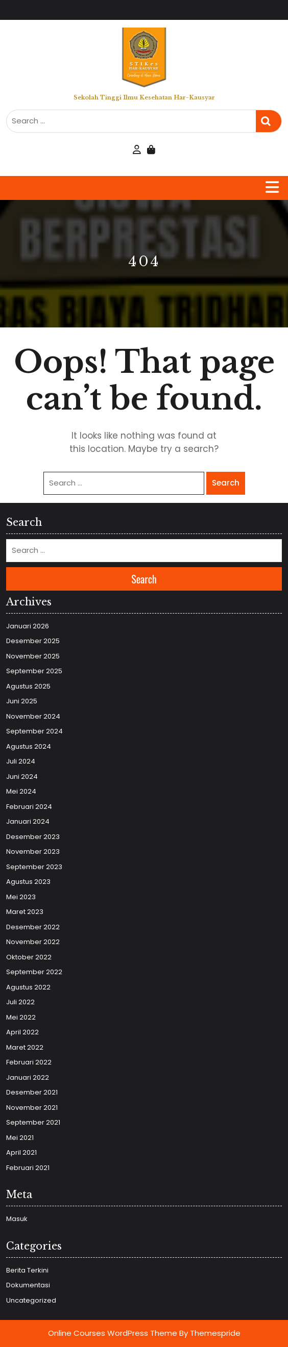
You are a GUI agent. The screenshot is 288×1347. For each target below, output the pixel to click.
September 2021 (33, 1122)
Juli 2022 (20, 1002)
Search (268, 121)
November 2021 (32, 1107)
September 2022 (34, 972)
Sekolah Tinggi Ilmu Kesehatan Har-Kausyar (144, 97)
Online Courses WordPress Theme (112, 1333)
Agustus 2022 (28, 987)
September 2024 (34, 731)
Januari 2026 (27, 626)
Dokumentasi (28, 1285)
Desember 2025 (33, 641)
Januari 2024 (28, 821)
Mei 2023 (21, 897)
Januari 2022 (27, 1077)
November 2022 (33, 942)
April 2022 (22, 1032)
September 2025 (34, 671)
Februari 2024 (29, 806)
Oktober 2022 (29, 957)
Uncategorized (31, 1300)
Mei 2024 (21, 791)
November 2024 (33, 716)
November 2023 (33, 851)
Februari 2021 (28, 1168)
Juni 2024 (22, 776)
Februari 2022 (29, 1062)
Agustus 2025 (28, 686)
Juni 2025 (21, 701)
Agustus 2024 (28, 746)
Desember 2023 (33, 837)
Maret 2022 (24, 1047)
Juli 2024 (20, 761)
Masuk (17, 1219)
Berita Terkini (27, 1270)
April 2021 (21, 1152)
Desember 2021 (32, 1092)
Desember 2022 (33, 927)
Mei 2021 (20, 1137)
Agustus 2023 (28, 881)
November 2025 (33, 656)
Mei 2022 (21, 1017)
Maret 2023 (24, 912)
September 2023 (34, 867)
